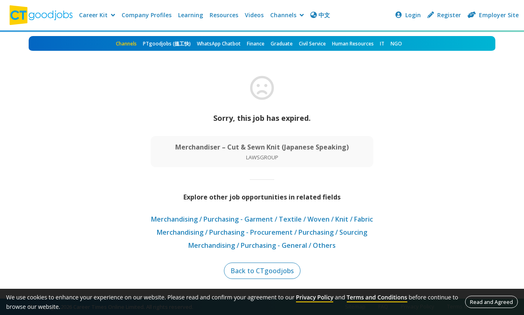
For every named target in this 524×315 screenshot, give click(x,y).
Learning (190, 15)
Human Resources (353, 43)
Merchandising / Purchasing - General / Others (262, 245)
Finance (255, 43)
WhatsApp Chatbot (219, 43)
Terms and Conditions (377, 297)
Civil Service (312, 43)
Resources (224, 15)
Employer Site (493, 15)
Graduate (282, 43)
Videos (254, 15)
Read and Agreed (491, 302)
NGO (396, 43)
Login (408, 15)
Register (444, 15)
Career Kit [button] (97, 15)
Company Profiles (147, 15)
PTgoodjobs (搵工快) (167, 43)
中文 (320, 15)
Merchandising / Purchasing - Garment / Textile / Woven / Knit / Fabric (262, 219)
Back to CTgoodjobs (262, 270)
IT (382, 43)
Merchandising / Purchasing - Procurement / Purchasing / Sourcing (262, 232)
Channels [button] (287, 15)
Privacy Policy (315, 297)
